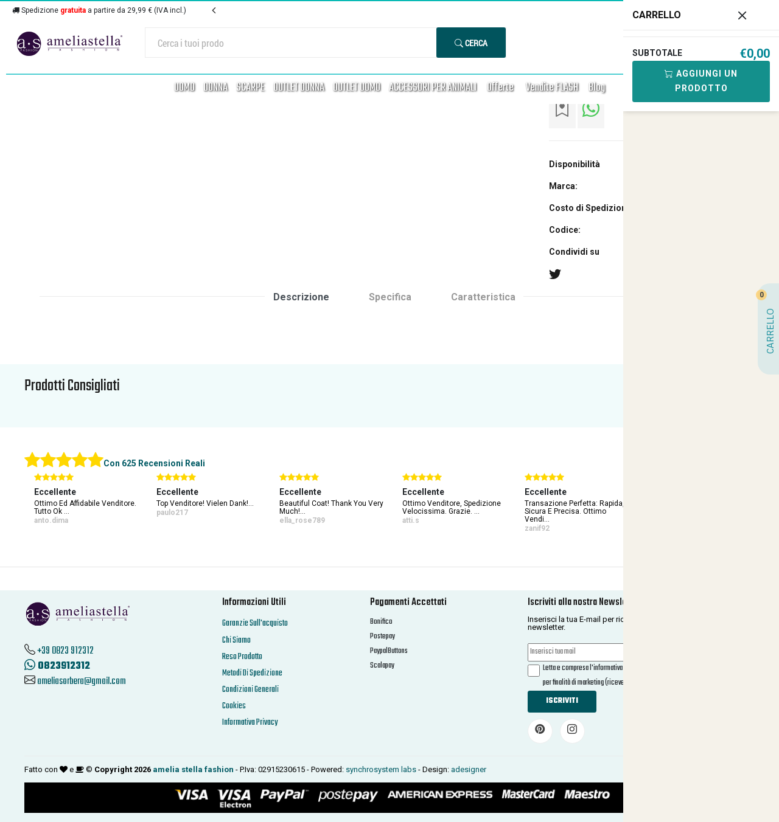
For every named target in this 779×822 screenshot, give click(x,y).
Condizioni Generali (250, 690)
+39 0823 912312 (65, 651)
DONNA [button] (215, 88)
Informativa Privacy (250, 723)
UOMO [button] (184, 88)
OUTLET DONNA (298, 88)
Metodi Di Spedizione (252, 673)
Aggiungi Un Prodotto (701, 81)
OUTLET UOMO (356, 88)
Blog (597, 88)
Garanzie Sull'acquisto (255, 623)
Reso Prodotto (242, 657)
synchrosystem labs (381, 769)
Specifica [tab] (390, 297)
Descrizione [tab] (301, 297)
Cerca (471, 43)
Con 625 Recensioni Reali (154, 463)
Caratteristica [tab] (483, 297)
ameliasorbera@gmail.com (81, 681)
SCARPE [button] (250, 88)
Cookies (234, 706)
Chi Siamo (236, 641)
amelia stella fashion (193, 769)
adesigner (468, 769)
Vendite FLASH (552, 88)
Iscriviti (562, 701)
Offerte (500, 88)
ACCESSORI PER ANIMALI (433, 88)
